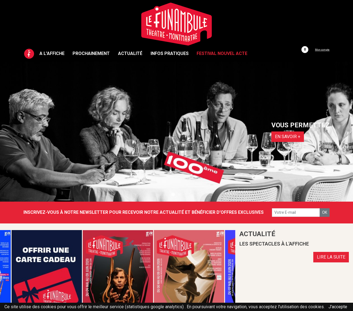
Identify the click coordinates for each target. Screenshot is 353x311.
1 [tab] (173, 194)
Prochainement (91, 53)
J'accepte (337, 306)
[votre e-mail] (296, 212)
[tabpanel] (176, 132)
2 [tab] (180, 194)
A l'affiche (52, 53)
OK (324, 212)
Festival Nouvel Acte (222, 53)
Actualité (130, 53)
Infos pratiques (170, 53)
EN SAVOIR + (287, 136)
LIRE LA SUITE (331, 257)
